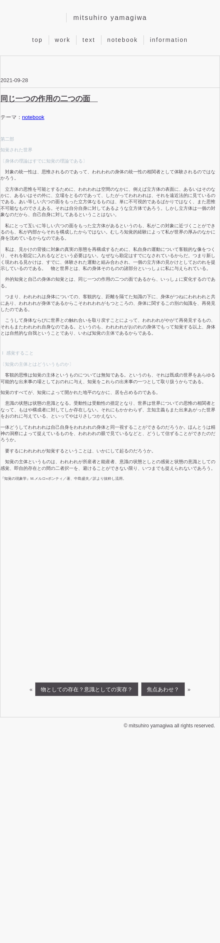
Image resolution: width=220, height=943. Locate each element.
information (169, 39)
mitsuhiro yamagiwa (110, 17)
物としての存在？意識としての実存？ (87, 689)
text (88, 39)
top (37, 39)
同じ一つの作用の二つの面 (49, 99)
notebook (122, 39)
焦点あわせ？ (163, 689)
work (63, 39)
